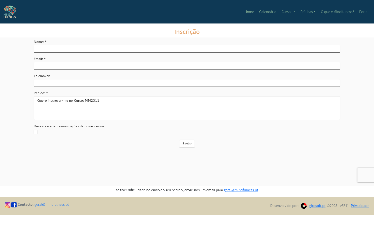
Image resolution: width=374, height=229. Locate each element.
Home (249, 11)
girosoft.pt (317, 205)
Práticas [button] (306, 11)
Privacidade (360, 205)
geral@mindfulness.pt (241, 190)
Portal (364, 11)
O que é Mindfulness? (337, 11)
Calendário (267, 11)
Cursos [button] (287, 11)
